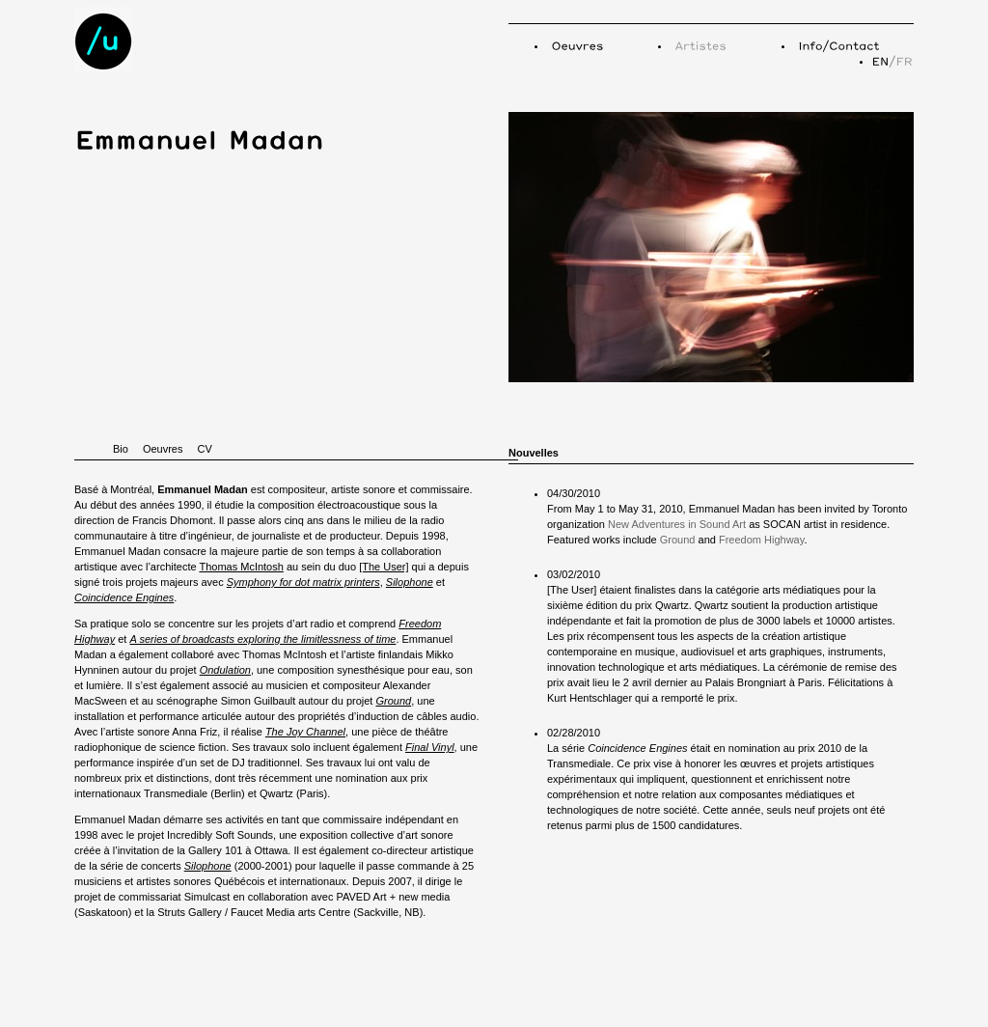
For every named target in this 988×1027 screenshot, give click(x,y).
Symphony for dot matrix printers (303, 582)
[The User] (383, 566)
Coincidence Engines (124, 597)
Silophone (409, 582)
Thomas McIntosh (241, 566)
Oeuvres (163, 449)
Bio (120, 449)
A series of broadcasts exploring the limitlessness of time (262, 639)
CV (204, 449)
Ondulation (225, 670)
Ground (393, 701)
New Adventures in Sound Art (677, 524)
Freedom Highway (761, 539)
